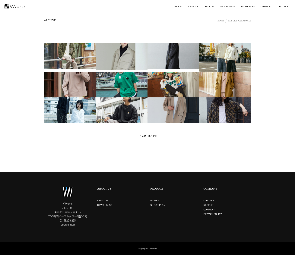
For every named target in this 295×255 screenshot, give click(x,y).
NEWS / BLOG (105, 205)
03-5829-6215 (68, 220)
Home (220, 20)
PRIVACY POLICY (213, 214)
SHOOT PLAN (157, 205)
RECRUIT (209, 205)
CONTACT (209, 200)
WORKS (154, 200)
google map (68, 224)
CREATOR (102, 200)
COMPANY (209, 209)
